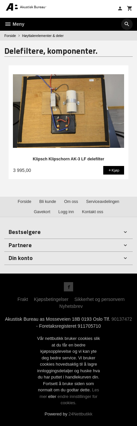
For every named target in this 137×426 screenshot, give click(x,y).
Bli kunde (47, 201)
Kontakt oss (92, 212)
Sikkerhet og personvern (99, 299)
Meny (14, 24)
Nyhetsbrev (71, 306)
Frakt (23, 299)
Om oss (71, 201)
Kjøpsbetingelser (51, 299)
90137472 (122, 319)
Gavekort (42, 212)
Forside (10, 36)
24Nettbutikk (80, 413)
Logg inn (66, 212)
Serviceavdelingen (102, 201)
